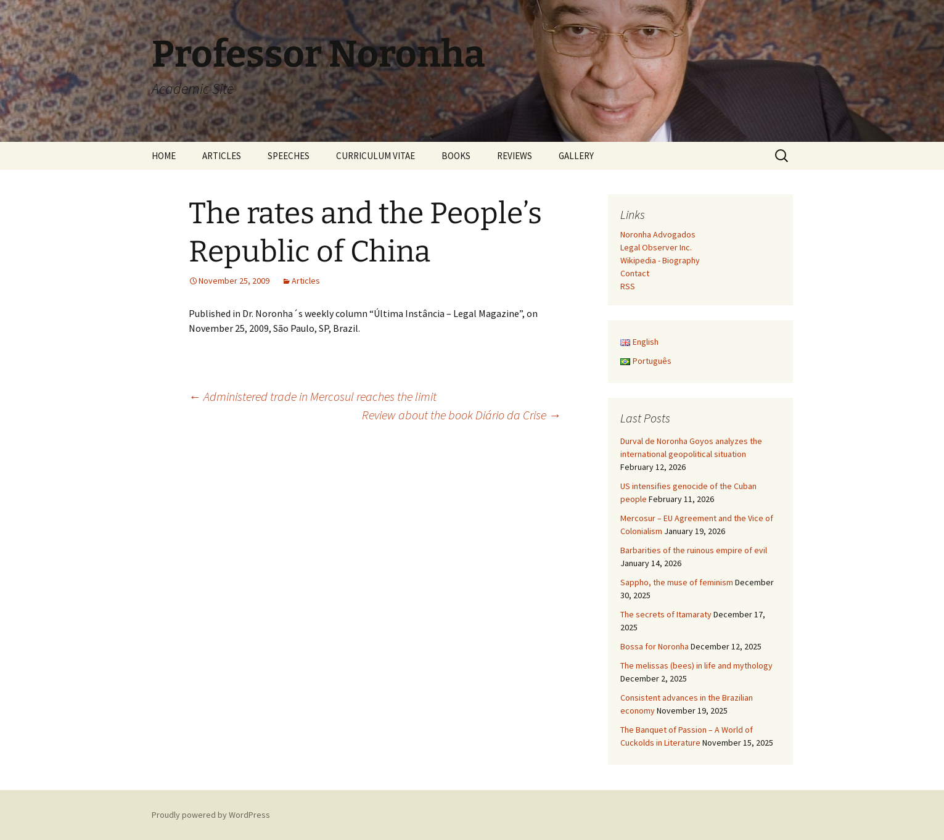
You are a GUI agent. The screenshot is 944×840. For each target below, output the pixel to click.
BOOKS (455, 156)
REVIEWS (514, 156)
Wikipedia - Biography (660, 260)
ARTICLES (221, 156)
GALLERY (576, 156)
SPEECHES (289, 156)
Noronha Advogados (658, 234)
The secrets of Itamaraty (666, 614)
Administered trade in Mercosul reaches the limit (313, 396)
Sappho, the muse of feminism (676, 582)
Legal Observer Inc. (656, 247)
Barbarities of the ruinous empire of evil (693, 550)
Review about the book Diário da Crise (461, 414)
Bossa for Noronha (654, 646)
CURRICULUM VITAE (375, 156)
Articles (306, 280)
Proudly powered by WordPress (211, 814)
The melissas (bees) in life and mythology (696, 665)
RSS (627, 286)
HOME (164, 156)
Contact (634, 273)
